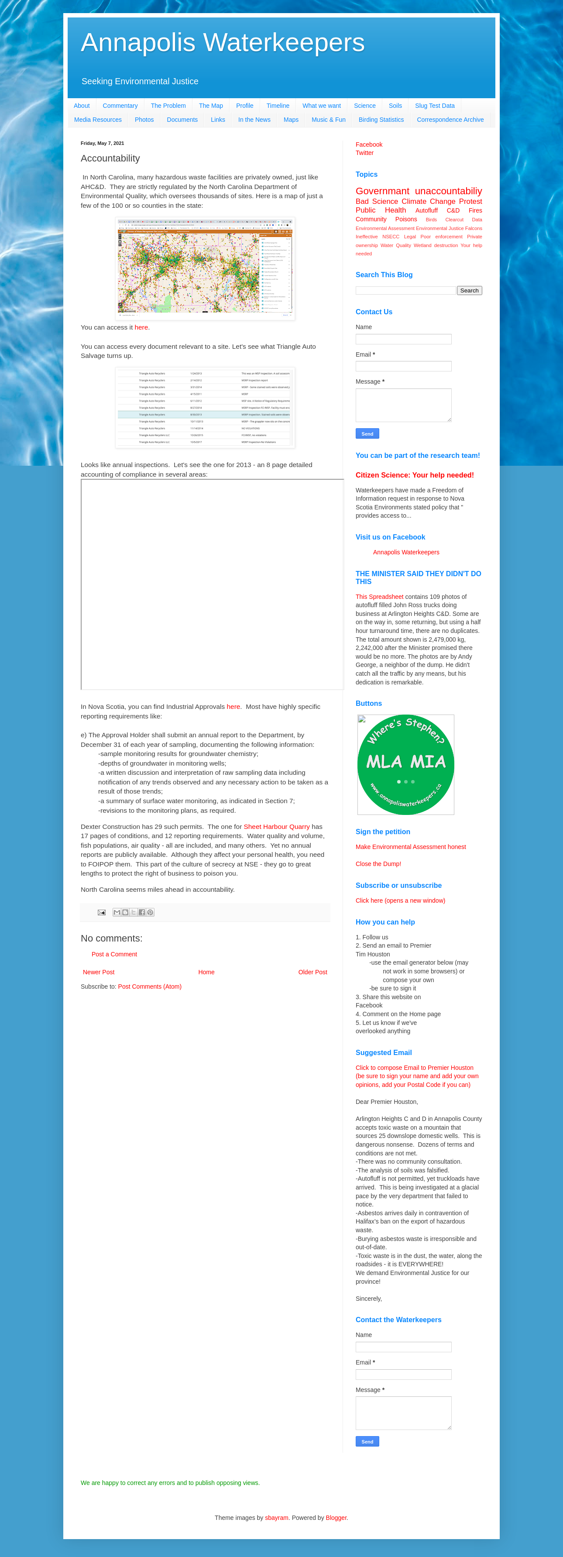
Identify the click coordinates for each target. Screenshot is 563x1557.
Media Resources (98, 119)
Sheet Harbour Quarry (277, 826)
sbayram (276, 1517)
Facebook (369, 144)
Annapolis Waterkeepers (223, 42)
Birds (431, 219)
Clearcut (454, 219)
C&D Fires (464, 210)
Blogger (336, 1517)
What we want (321, 105)
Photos (144, 119)
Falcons (473, 228)
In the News (254, 119)
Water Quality (396, 245)
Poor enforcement (442, 236)
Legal (410, 236)
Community (371, 219)
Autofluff (426, 210)
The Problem (168, 105)
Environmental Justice (440, 228)
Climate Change (429, 201)
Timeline (278, 105)
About (82, 105)
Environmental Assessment (385, 228)
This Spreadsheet (380, 596)
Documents (182, 119)
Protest (470, 201)
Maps (291, 119)
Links (218, 119)
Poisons (406, 219)
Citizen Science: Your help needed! (415, 475)
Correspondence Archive (450, 119)
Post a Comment (114, 954)
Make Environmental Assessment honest (411, 846)
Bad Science (377, 201)
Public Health (381, 210)
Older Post (313, 972)
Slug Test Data (435, 105)
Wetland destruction (436, 245)
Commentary (120, 105)
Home (206, 972)
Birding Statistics (381, 119)
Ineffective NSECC (377, 236)
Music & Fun (329, 119)
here (141, 327)
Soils (395, 105)
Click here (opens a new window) (400, 900)
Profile (245, 105)
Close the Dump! (378, 863)
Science (365, 105)
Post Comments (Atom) (150, 986)
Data (477, 219)
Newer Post (98, 972)
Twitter (365, 152)
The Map (211, 105)
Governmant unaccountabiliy (419, 191)
